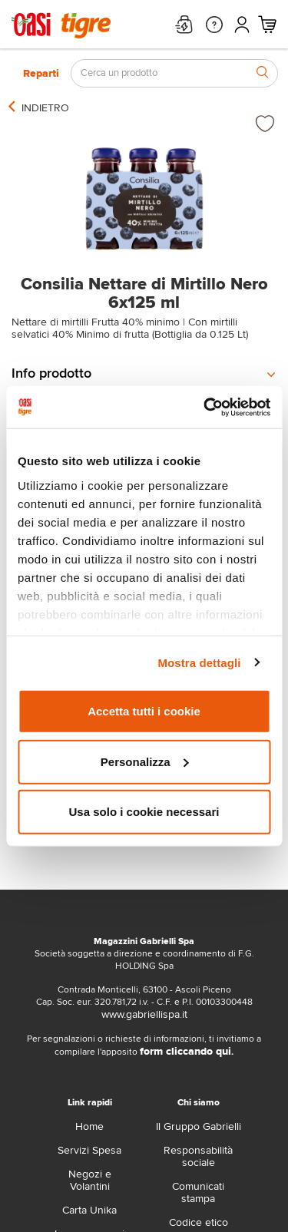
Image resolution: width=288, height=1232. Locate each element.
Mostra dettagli (198, 662)
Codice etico (198, 1222)
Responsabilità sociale (198, 1156)
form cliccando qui (185, 1051)
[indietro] (45, 108)
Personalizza (145, 761)
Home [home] (89, 1126)
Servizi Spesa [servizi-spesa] (89, 1150)
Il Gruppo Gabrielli (198, 1126)
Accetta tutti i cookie (144, 711)
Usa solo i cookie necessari (144, 811)
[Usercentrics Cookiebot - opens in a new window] (205, 407)
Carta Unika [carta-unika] (89, 1210)
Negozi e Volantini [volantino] (89, 1180)
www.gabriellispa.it (144, 1014)
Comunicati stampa (198, 1192)
